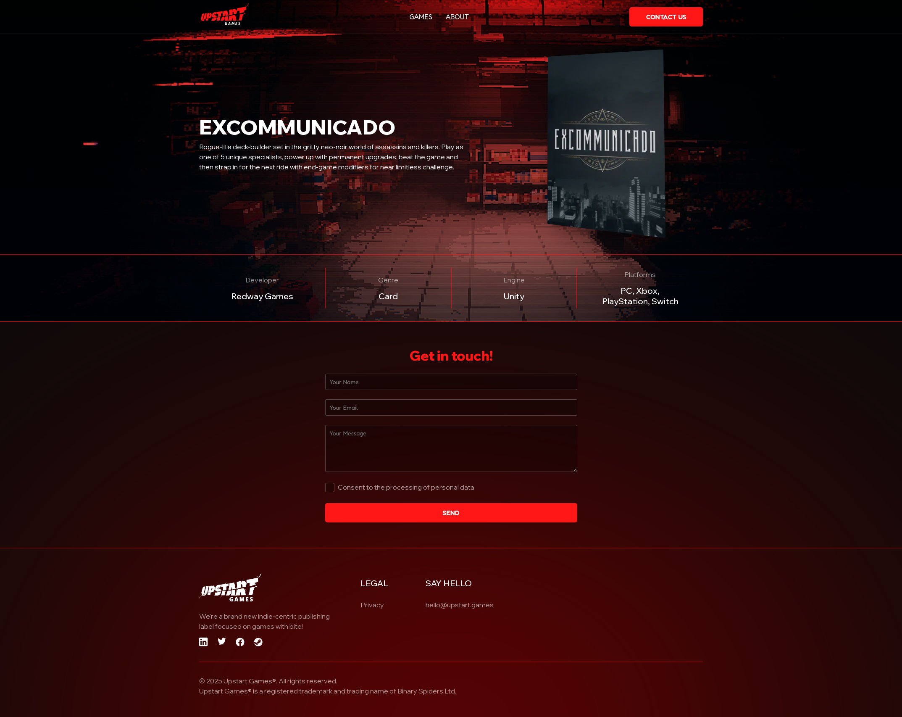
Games (421, 17)
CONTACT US (666, 17)
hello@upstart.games (460, 605)
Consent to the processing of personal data (406, 487)
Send (450, 513)
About (457, 17)
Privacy (372, 605)
